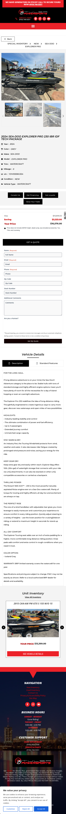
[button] (33, 26)
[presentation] (22, 325)
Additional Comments (12, 298)
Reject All (26, 809)
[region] (26, 800)
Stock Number (9, 288)
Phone (10, 269)
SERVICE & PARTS (25, 18)
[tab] (33, 242)
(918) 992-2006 (33, 744)
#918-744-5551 (35, 4)
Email (10, 260)
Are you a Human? (11, 318)
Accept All (41, 809)
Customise (11, 809)
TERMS (10, 771)
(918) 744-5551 (33, 750)
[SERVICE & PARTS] (16, 19)
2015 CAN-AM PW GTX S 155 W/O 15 (33, 603)
